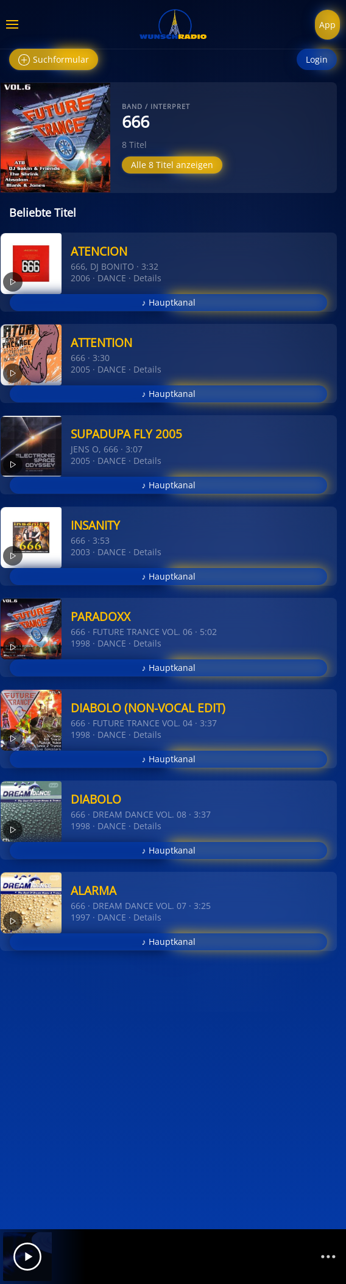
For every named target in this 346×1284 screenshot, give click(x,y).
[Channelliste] (328, 1256)
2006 (80, 278)
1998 (80, 643)
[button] (12, 24)
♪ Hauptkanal (169, 302)
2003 (80, 552)
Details (147, 278)
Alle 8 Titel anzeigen (172, 164)
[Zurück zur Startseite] (173, 24)
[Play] (27, 1256)
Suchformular (53, 60)
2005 (80, 369)
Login (317, 59)
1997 (80, 917)
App (327, 24)
